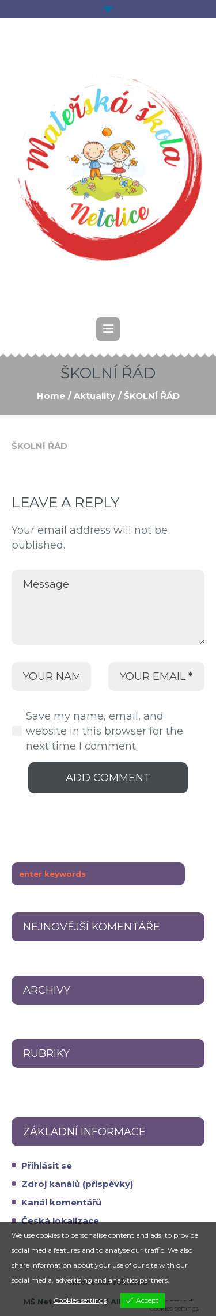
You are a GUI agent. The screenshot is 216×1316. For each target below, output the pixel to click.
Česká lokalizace (60, 1220)
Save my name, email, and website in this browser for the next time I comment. (104, 731)
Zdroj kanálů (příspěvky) (77, 1183)
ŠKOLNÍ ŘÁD (39, 445)
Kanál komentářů (61, 1202)
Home (51, 395)
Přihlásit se (46, 1165)
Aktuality (94, 395)
